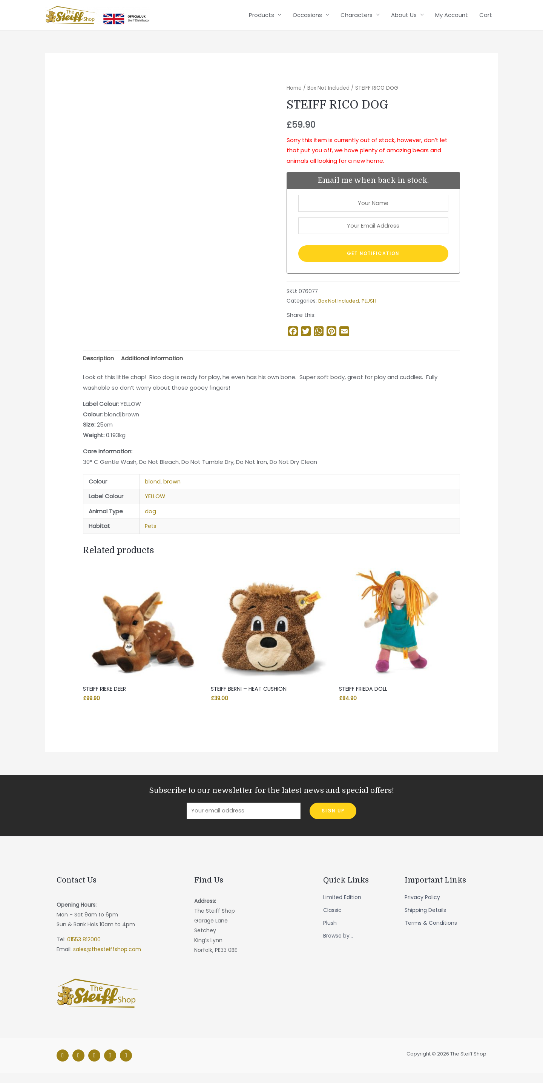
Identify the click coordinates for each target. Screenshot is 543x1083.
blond (153, 490)
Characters (357, 18)
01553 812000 (84, 950)
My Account (451, 18)
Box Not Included (329, 94)
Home (294, 94)
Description (99, 367)
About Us (404, 18)
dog (150, 520)
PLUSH (370, 309)
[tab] (99, 367)
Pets (151, 535)
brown (172, 490)
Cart (485, 18)
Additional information (153, 367)
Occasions (307, 18)
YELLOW (155, 505)
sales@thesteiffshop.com (107, 960)
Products (261, 18)
